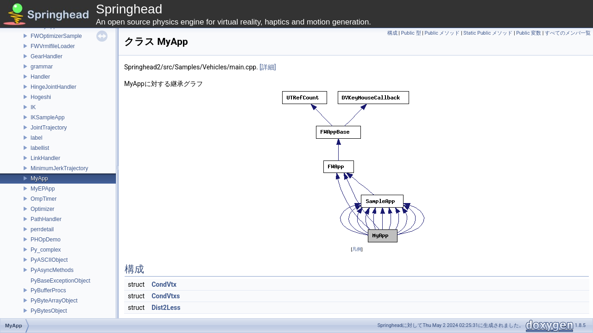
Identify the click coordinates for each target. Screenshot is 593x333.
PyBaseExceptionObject (60, 281)
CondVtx (164, 284)
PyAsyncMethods (52, 270)
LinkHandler (45, 158)
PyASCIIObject (49, 260)
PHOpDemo (46, 239)
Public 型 (411, 33)
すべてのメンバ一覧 (568, 33)
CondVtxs (165, 296)
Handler (40, 77)
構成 (392, 33)
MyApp (39, 178)
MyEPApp (43, 188)
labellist (40, 148)
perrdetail (42, 229)
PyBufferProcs (48, 290)
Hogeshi (41, 97)
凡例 (356, 249)
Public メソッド (442, 33)
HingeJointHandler (53, 87)
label (36, 138)
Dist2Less (165, 307)
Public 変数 (528, 33)
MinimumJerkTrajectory (59, 168)
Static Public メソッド (487, 33)
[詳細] (267, 67)
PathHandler (46, 219)
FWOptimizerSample (56, 36)
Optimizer (42, 209)
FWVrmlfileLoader (53, 46)
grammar (42, 66)
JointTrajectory (49, 127)
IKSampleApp (47, 117)
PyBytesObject (49, 311)
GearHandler (47, 56)
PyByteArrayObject (54, 300)
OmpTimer (44, 199)
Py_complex (46, 250)
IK (33, 107)
